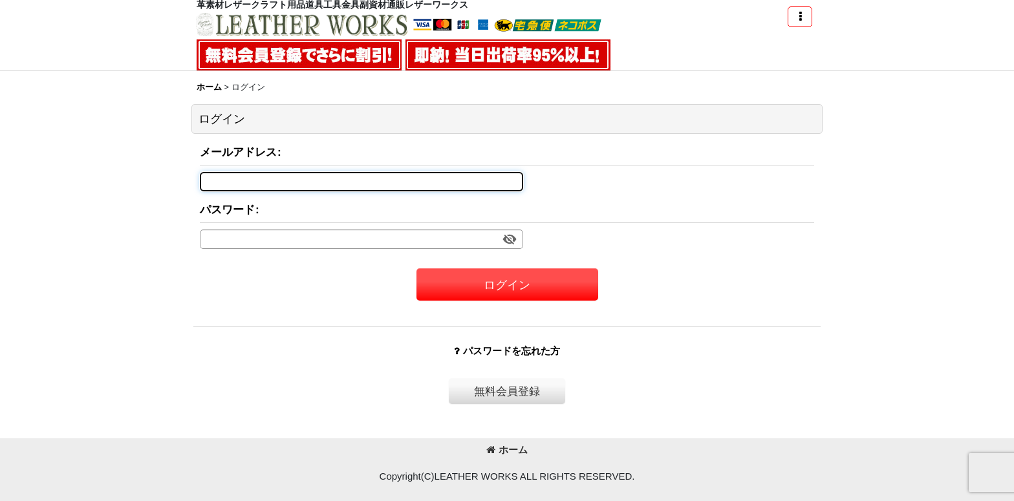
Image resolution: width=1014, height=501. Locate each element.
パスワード (227, 209)
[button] (800, 16)
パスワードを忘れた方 (507, 350)
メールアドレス (238, 151)
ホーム (507, 449)
